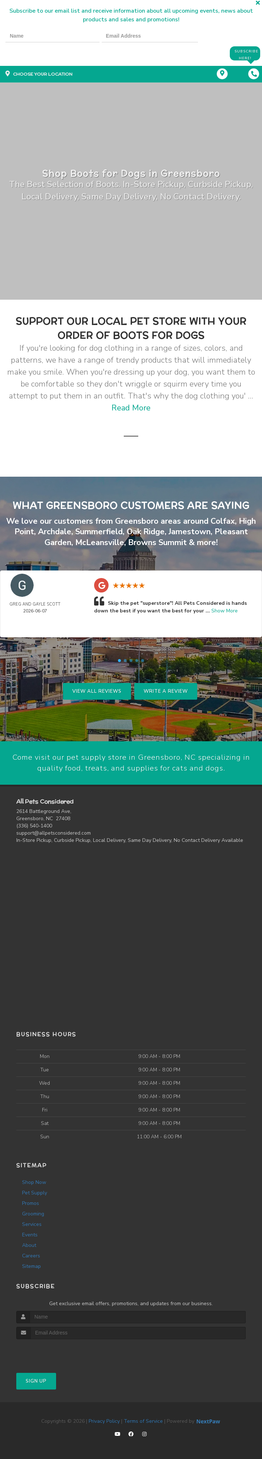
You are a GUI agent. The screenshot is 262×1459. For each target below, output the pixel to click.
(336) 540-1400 (34, 825)
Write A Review (166, 691)
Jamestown (190, 532)
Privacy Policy (104, 1421)
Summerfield (99, 532)
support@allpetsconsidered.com (53, 833)
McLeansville (99, 542)
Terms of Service (143, 1421)
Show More (224, 610)
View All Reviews (97, 691)
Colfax (223, 521)
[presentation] (30, 53)
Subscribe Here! (245, 53)
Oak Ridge (146, 532)
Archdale (54, 532)
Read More (131, 408)
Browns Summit (157, 542)
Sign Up (36, 1381)
